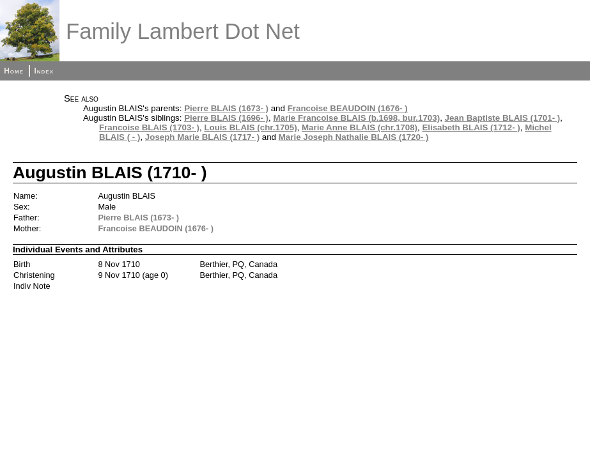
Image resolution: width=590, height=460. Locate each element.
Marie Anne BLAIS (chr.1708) (359, 127)
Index (44, 70)
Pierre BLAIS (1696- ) (226, 118)
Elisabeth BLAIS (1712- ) (471, 127)
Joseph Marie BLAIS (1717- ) (202, 137)
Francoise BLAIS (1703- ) (149, 127)
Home (14, 70)
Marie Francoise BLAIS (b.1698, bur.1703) (356, 118)
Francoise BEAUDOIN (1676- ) (348, 108)
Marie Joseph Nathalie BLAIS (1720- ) (354, 137)
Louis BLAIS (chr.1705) (250, 127)
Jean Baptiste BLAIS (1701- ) (503, 118)
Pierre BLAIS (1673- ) (226, 108)
